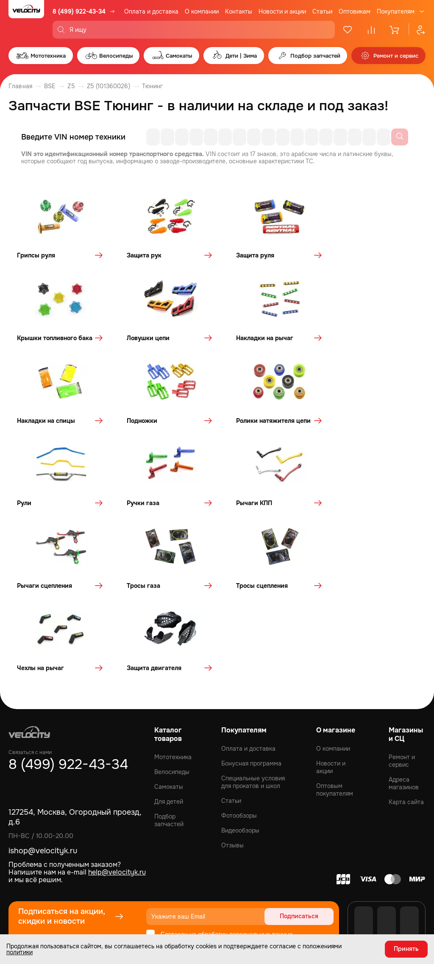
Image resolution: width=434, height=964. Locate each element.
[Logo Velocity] (26, 19)
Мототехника (173, 682)
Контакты (238, 11)
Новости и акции (282, 11)
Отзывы (232, 770)
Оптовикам (354, 11)
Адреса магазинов (404, 708)
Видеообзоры (240, 756)
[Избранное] (347, 29)
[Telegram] (409, 862)
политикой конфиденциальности (249, 870)
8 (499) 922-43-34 (79, 11)
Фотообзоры (239, 741)
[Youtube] (386, 862)
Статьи (322, 11)
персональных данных (260, 859)
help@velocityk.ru (117, 797)
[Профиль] (417, 29)
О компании (202, 11)
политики (19, 952)
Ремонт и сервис (402, 686)
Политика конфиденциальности (257, 910)
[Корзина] (395, 29)
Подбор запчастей (169, 745)
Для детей (168, 727)
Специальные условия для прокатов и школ (253, 707)
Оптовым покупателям (334, 715)
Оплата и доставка (151, 11)
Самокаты (168, 712)
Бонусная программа (251, 689)
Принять (406, 949)
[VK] (363, 862)
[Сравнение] (371, 29)
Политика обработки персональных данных (368, 910)
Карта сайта (406, 727)
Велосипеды (171, 697)
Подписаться (301, 841)
